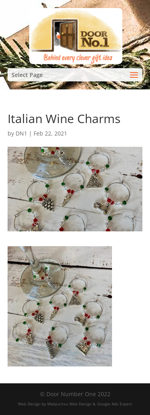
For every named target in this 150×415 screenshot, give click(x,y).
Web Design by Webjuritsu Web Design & (57, 404)
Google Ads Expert (114, 404)
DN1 (21, 133)
